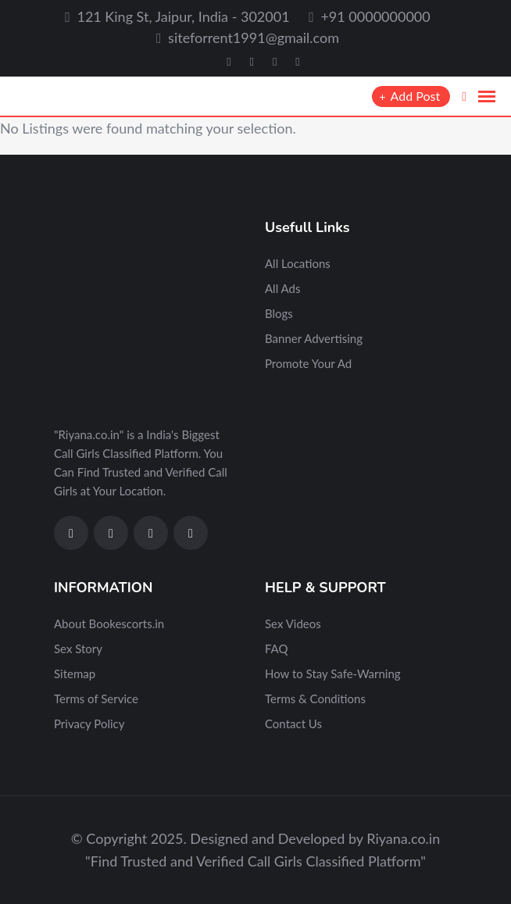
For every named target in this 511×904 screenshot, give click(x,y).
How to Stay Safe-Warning (333, 673)
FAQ (276, 648)
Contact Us (293, 723)
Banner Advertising (314, 338)
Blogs (279, 313)
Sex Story (78, 648)
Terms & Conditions (315, 698)
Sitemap (74, 673)
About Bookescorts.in (109, 623)
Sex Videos (293, 623)
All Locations (298, 263)
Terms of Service (96, 698)
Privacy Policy (89, 723)
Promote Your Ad (308, 363)
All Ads (282, 288)
